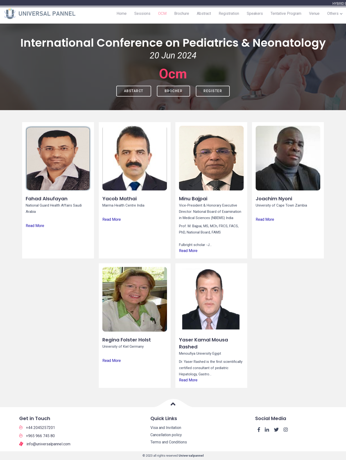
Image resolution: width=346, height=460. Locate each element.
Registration (229, 15)
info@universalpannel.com (44, 444)
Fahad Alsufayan (47, 198)
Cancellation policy (166, 435)
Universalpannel (191, 455)
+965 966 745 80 (37, 435)
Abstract (204, 15)
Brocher (174, 91)
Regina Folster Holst (126, 339)
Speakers (255, 15)
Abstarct (133, 91)
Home (122, 15)
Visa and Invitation (165, 427)
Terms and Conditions (168, 442)
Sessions (142, 15)
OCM (162, 15)
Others (333, 15)
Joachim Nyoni (274, 198)
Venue (314, 15)
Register (213, 91)
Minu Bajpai (193, 198)
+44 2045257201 (37, 427)
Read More (35, 225)
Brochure (181, 15)
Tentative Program (286, 15)
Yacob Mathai (119, 198)
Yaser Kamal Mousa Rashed (203, 343)
